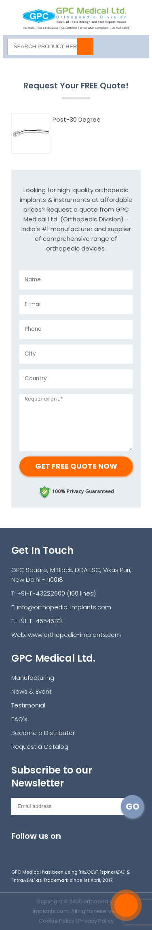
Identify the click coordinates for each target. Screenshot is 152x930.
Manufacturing (32, 677)
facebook (35, 849)
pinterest (107, 849)
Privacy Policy (96, 921)
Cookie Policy (56, 921)
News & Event (31, 691)
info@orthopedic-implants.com (64, 607)
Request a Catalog (39, 746)
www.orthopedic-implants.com (74, 634)
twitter (53, 849)
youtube (71, 849)
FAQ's (19, 719)
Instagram (18, 849)
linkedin (89, 849)
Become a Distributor (43, 733)
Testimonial (28, 705)
